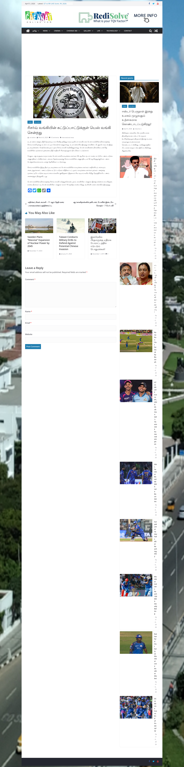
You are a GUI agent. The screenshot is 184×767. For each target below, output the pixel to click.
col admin (32, 137)
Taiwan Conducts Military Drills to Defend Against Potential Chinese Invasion (68, 243)
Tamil (30, 122)
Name (28, 311)
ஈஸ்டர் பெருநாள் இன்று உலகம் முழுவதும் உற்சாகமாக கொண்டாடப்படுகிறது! (137, 117)
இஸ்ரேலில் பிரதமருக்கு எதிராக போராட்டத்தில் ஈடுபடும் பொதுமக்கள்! (101, 243)
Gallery (87, 31)
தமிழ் (35, 31)
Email (28, 323)
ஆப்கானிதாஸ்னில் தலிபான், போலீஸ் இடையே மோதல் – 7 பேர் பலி (94, 204)
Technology (112, 31)
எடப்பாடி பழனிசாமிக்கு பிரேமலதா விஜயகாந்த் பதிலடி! (155, 288)
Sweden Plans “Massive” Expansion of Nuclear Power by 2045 (38, 241)
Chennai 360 (72, 31)
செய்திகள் (37, 122)
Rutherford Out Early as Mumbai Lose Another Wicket (155, 656)
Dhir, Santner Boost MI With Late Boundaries (155, 483)
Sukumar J (138, 129)
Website (28, 334)
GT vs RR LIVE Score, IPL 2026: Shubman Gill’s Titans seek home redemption (155, 413)
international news (68, 137)
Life (98, 31)
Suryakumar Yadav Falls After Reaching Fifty (155, 539)
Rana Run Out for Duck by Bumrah (155, 347)
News (45, 31)
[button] (38, 30)
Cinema (57, 31)
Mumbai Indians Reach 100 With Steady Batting (155, 595)
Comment (30, 279)
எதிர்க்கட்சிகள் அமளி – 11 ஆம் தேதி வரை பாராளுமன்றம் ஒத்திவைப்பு (44, 204)
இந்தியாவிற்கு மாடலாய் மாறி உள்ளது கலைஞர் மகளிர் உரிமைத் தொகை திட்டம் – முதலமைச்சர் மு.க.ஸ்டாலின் (155, 201)
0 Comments (54, 137)
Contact (128, 31)
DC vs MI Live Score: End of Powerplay (155, 715)
